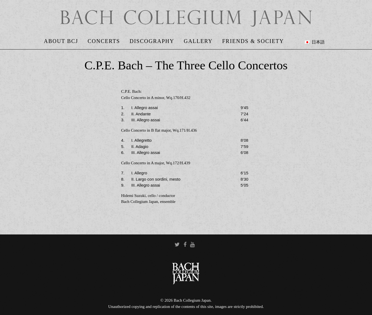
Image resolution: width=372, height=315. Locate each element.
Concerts (104, 41)
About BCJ (61, 41)
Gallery (198, 41)
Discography (151, 41)
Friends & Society (253, 41)
